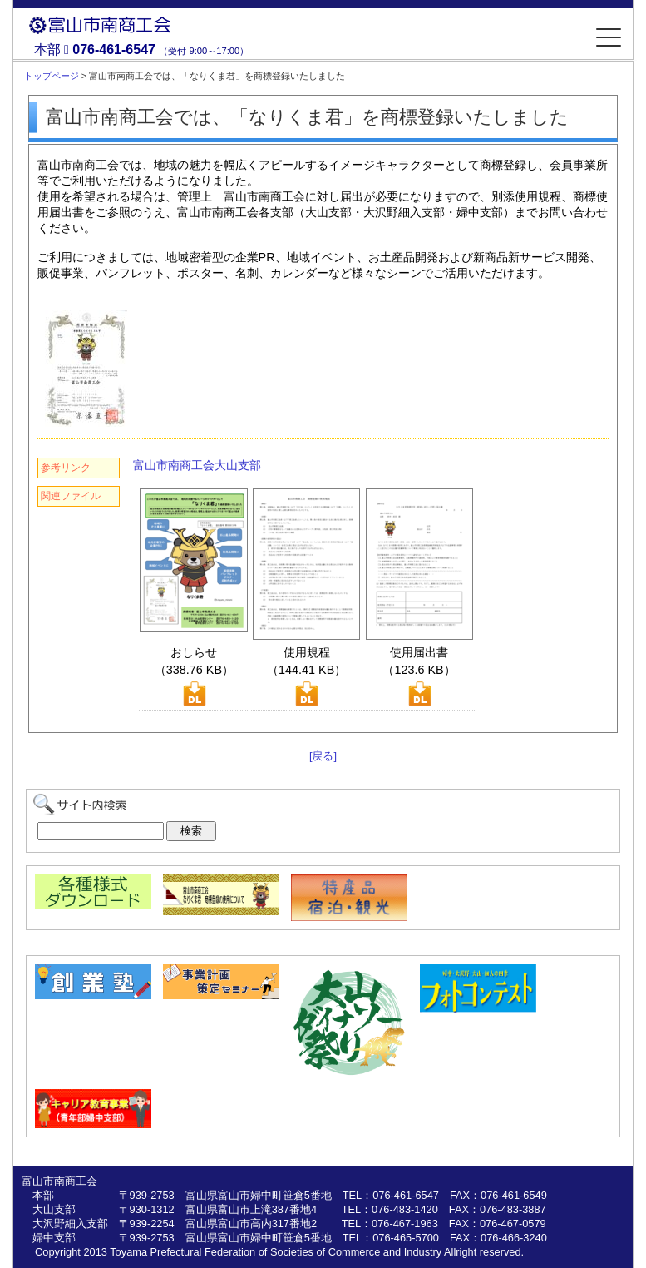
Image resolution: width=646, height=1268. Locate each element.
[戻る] (323, 756)
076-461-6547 (113, 49)
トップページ (51, 76)
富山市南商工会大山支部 (197, 465)
